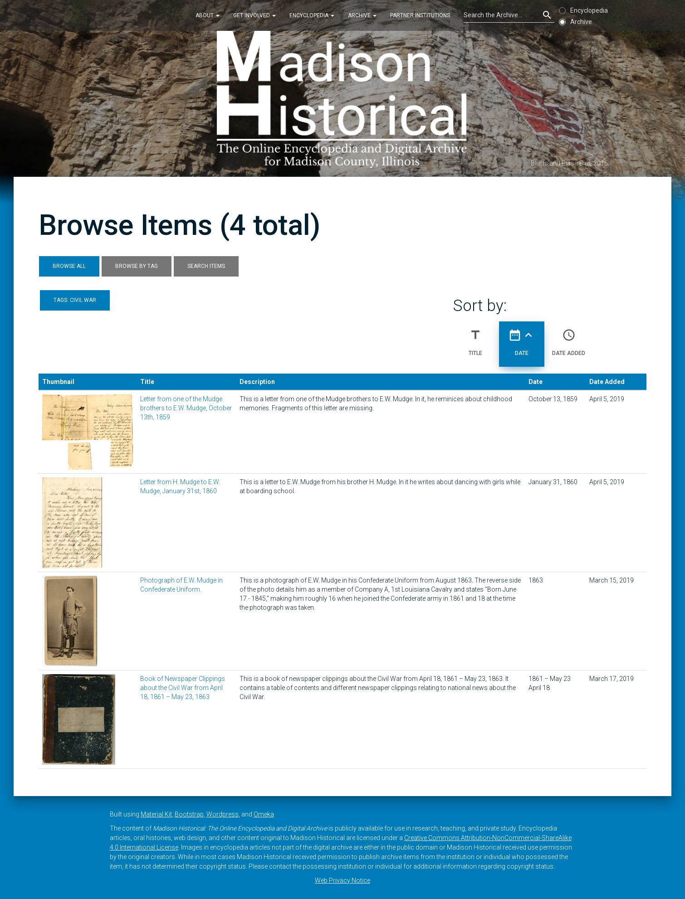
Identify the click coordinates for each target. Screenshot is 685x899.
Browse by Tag (136, 266)
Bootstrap (189, 814)
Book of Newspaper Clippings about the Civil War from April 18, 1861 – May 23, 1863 (182, 687)
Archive (362, 15)
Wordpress (222, 814)
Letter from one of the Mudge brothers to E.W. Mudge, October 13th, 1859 (186, 408)
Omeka (264, 814)
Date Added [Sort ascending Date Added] (568, 338)
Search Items (206, 266)
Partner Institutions (420, 15)
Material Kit (156, 814)
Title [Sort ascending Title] (475, 338)
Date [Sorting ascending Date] (521, 338)
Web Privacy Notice (342, 880)
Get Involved (254, 15)
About (208, 15)
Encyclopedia (311, 15)
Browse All (69, 266)
